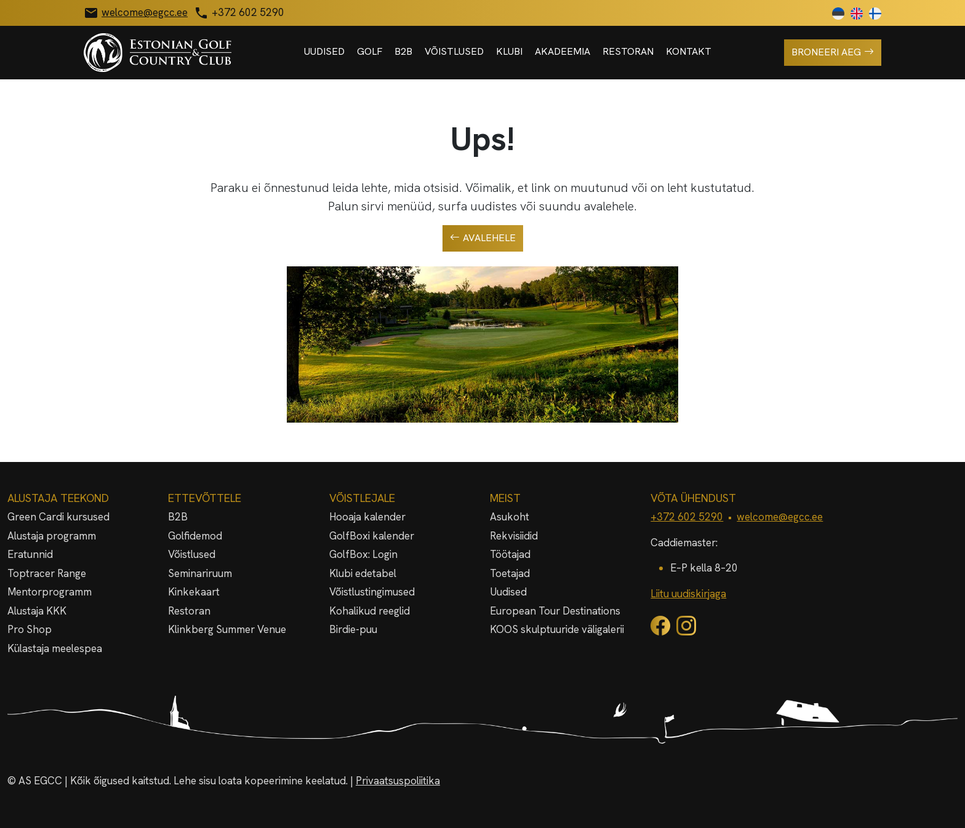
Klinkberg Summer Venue (227, 629)
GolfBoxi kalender (371, 536)
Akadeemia (562, 51)
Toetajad (510, 573)
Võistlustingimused (372, 592)
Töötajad (510, 554)
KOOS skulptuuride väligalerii (557, 629)
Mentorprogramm (49, 592)
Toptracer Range (46, 573)
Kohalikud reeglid (369, 611)
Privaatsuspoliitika (398, 780)
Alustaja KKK (36, 611)
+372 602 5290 (687, 516)
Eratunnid (30, 554)
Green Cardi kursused (58, 516)
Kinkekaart (194, 592)
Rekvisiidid (514, 536)
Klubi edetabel (362, 573)
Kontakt (688, 51)
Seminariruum (200, 573)
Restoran (628, 51)
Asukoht (509, 516)
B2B (403, 51)
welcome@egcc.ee (780, 516)
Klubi (509, 51)
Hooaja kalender (367, 516)
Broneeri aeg (832, 52)
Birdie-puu (353, 629)
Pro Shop (29, 629)
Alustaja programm (51, 536)
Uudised (324, 51)
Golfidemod (195, 536)
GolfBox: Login (363, 554)
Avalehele (483, 238)
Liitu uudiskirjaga (688, 593)
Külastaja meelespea (54, 648)
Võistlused (454, 51)
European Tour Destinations (555, 611)
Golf (369, 51)
